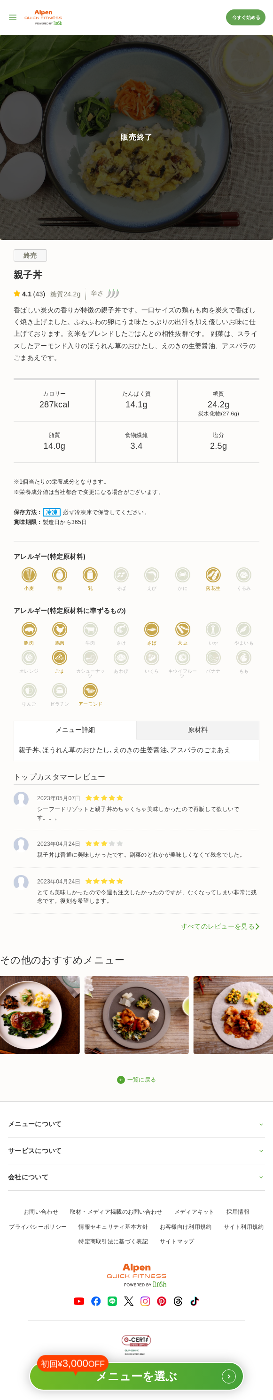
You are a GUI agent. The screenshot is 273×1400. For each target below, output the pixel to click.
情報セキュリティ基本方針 (113, 1227)
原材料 (198, 729)
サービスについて (136, 1150)
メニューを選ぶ (136, 1373)
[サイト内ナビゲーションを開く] (13, 17)
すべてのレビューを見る (218, 926)
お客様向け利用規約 (186, 1227)
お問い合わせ (40, 1212)
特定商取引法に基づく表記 (113, 1241)
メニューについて (136, 1124)
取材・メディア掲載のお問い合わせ (116, 1212)
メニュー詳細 (75, 729)
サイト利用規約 (244, 1227)
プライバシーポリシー (38, 1227)
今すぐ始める (245, 17)
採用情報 (238, 1212)
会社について (136, 1177)
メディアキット (194, 1212)
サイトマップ (177, 1241)
